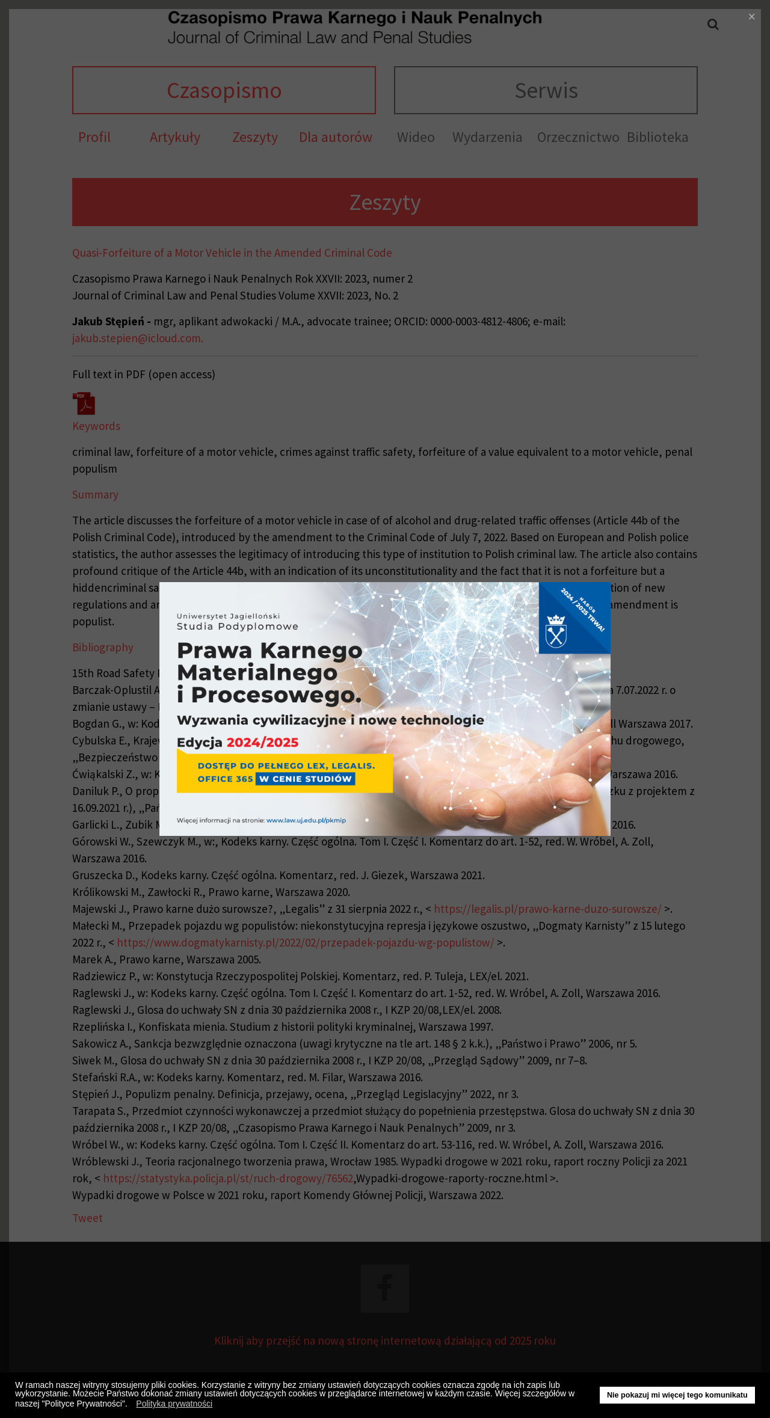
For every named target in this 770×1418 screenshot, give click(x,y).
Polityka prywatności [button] (174, 1403)
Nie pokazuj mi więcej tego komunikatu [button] (677, 1395)
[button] (131, 1405)
